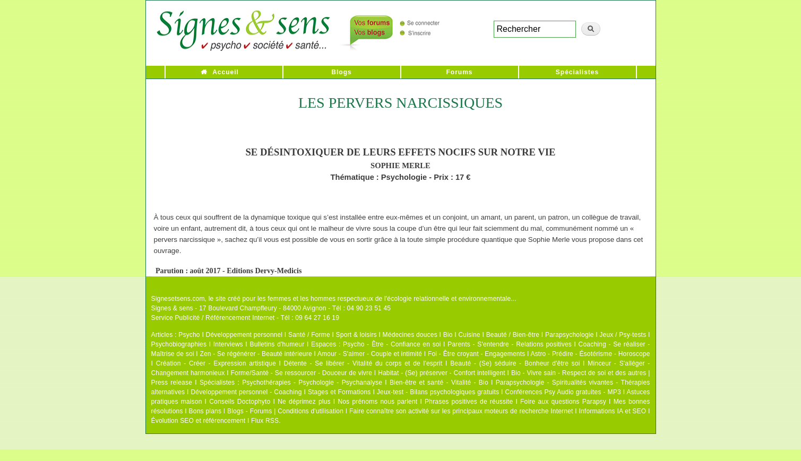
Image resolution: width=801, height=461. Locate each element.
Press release (172, 382)
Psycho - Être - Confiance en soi (392, 344)
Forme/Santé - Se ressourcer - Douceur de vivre (302, 373)
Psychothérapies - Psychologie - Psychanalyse (312, 382)
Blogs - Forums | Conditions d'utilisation (285, 411)
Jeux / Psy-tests (622, 334)
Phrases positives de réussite (469, 401)
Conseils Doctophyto (239, 401)
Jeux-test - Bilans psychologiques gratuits (438, 392)
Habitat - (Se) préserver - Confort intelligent (441, 373)
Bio (448, 334)
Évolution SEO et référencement (198, 420)
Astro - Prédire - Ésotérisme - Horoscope (590, 354)
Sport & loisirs (356, 334)
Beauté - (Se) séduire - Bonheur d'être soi (515, 363)
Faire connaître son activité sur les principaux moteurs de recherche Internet (461, 411)
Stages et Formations (339, 392)
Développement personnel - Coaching (246, 392)
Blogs (341, 72)
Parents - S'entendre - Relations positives (509, 344)
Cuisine (469, 334)
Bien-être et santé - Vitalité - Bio (439, 382)
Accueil (225, 72)
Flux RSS (265, 420)
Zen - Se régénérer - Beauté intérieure (256, 354)
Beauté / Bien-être (512, 334)
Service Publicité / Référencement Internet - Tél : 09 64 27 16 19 (245, 317)
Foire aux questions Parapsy (563, 401)
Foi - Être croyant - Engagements (476, 354)
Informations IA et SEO (612, 411)
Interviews (228, 344)
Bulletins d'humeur (276, 344)
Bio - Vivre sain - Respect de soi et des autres (579, 373)
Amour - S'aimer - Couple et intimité (369, 354)
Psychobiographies (179, 344)
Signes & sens (172, 308)
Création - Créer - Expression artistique (216, 363)
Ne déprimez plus (304, 401)
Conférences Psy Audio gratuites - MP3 (563, 392)
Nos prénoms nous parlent (377, 401)
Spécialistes (577, 72)
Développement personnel (244, 334)
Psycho (189, 334)
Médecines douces (410, 334)
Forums (459, 72)
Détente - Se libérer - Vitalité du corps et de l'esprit (363, 363)
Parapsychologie (569, 334)
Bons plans (205, 411)
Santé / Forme (309, 334)
